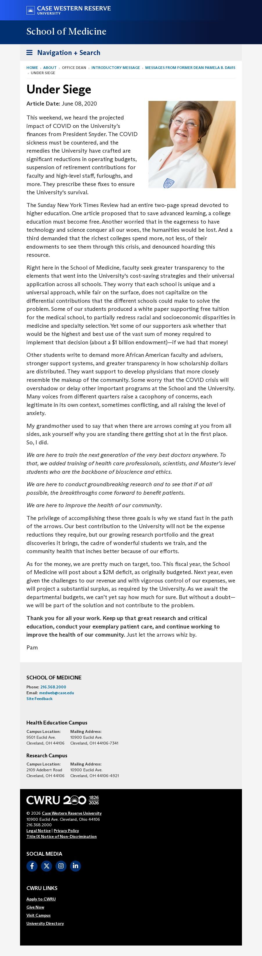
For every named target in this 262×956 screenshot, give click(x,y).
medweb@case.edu (56, 692)
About (50, 67)
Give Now (35, 907)
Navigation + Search (62, 52)
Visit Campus (38, 915)
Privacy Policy (66, 830)
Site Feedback (39, 698)
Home (32, 67)
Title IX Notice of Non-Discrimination (61, 836)
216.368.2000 (53, 687)
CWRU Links (42, 888)
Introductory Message (115, 67)
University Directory (45, 923)
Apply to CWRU (41, 899)
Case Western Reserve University (72, 813)
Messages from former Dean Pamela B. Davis (190, 67)
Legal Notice (38, 830)
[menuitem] (45, 899)
